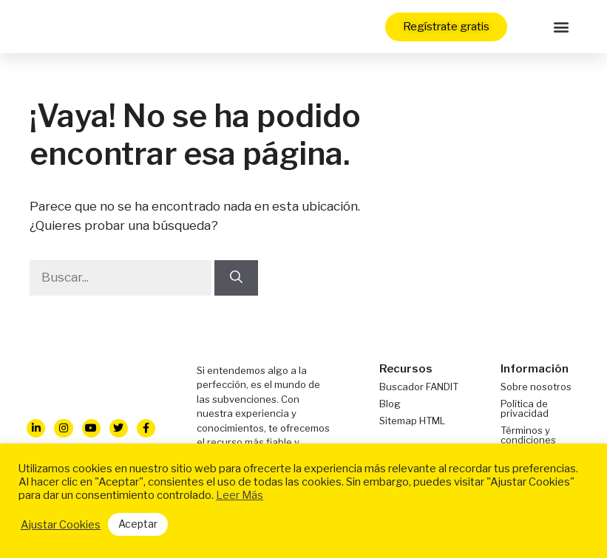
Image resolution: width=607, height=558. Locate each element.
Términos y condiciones (528, 435)
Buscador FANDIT (418, 386)
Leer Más (239, 495)
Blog (390, 403)
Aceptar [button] (137, 523)
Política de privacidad (525, 408)
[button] (561, 27)
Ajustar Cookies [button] (61, 524)
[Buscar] (236, 278)
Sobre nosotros (536, 386)
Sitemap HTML (412, 420)
